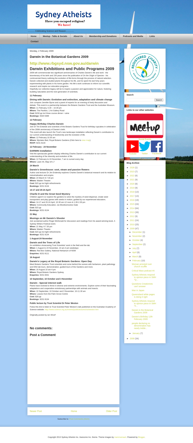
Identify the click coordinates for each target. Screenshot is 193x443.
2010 (132, 224)
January (136, 333)
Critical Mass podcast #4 (143, 270)
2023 (132, 171)
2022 (132, 175)
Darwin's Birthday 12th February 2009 (142, 317)
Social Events (145, 139)
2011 (132, 220)
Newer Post (36, 411)
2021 (132, 179)
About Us (78, 36)
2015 (132, 204)
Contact (34, 41)
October (136, 240)
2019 (132, 188)
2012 (132, 216)
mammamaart (120, 437)
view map (86, 140)
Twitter (145, 153)
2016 (132, 200)
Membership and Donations (103, 36)
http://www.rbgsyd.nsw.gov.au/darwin (64, 63)
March (135, 256)
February (136, 260)
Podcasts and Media (133, 36)
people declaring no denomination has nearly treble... (141, 326)
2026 (132, 167)
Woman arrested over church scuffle (142, 265)
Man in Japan (138, 290)
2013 (132, 212)
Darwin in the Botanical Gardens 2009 (142, 311)
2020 (132, 184)
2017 (132, 196)
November (137, 236)
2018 (132, 192)
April (134, 252)
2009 (132, 228)
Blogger (141, 437)
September (137, 244)
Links (152, 36)
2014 (132, 208)
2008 (132, 338)
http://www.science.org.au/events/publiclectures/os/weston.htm (72, 309)
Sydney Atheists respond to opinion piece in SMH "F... (144, 303)
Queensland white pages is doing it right (143, 295)
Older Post (111, 411)
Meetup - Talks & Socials (55, 36)
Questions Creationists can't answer (142, 285)
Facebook (156, 153)
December (137, 232)
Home (33, 36)
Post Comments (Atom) (79, 419)
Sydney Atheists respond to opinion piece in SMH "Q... (144, 277)
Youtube (132, 153)
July (134, 248)
